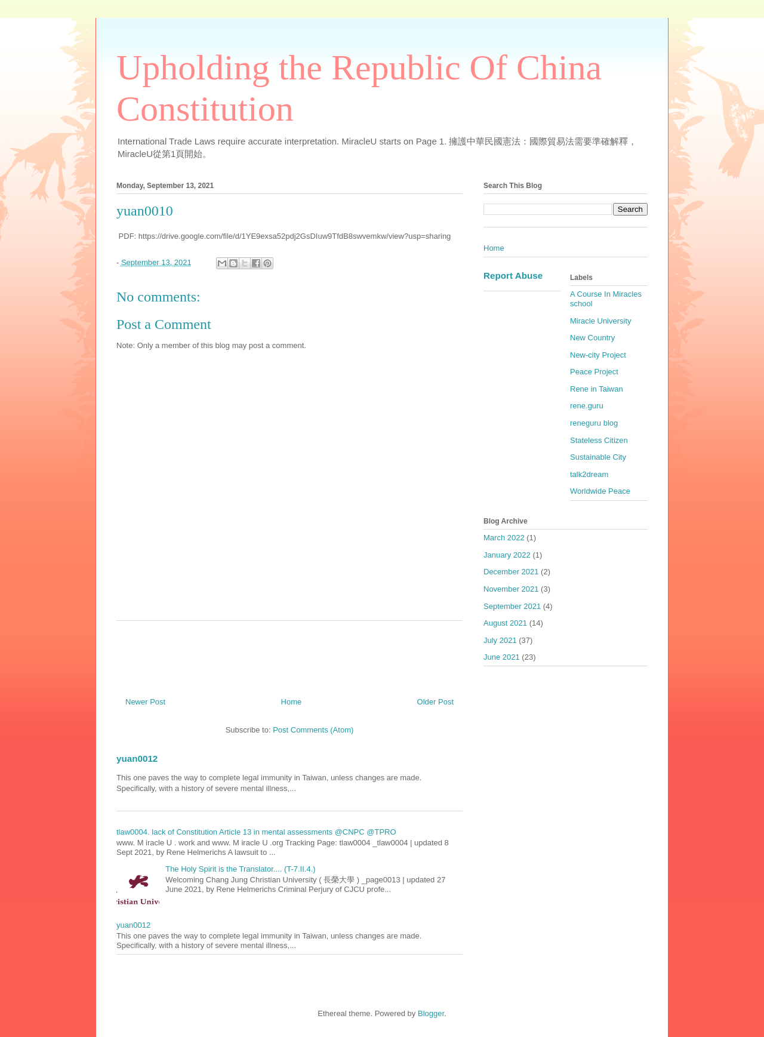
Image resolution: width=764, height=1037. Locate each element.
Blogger (431, 1013)
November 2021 (511, 588)
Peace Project (594, 371)
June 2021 (501, 657)
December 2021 (511, 571)
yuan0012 (137, 758)
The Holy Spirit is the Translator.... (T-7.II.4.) (240, 868)
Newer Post (145, 701)
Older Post (435, 701)
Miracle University (600, 320)
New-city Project (598, 354)
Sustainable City (598, 457)
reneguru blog (594, 423)
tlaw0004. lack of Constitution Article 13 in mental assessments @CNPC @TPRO (256, 831)
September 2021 (512, 606)
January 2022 (507, 554)
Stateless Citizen (599, 440)
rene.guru (586, 405)
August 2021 (505, 622)
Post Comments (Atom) (313, 729)
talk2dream (589, 474)
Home (291, 701)
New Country (592, 337)
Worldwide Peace (600, 491)
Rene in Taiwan (596, 388)
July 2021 (500, 640)
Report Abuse (513, 275)
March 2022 (504, 537)
